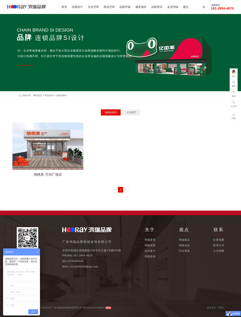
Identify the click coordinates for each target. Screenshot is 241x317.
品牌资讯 (156, 6)
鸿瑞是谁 (150, 239)
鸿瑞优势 (150, 245)
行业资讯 (184, 250)
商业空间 (109, 6)
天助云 (221, 307)
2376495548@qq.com (84, 266)
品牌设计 (77, 6)
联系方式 (218, 245)
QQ (233, 73)
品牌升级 (124, 6)
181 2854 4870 (83, 255)
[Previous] (115, 190)
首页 (64, 6)
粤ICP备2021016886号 (94, 307)
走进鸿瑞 (172, 6)
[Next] (125, 190)
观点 (186, 6)
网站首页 (37, 95)
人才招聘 (218, 250)
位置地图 (218, 239)
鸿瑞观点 (184, 239)
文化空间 (93, 6)
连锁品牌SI (61, 95)
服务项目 (140, 6)
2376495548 (75, 261)
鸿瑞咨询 (150, 256)
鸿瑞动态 (184, 245)
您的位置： (27, 95)
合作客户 (150, 250)
